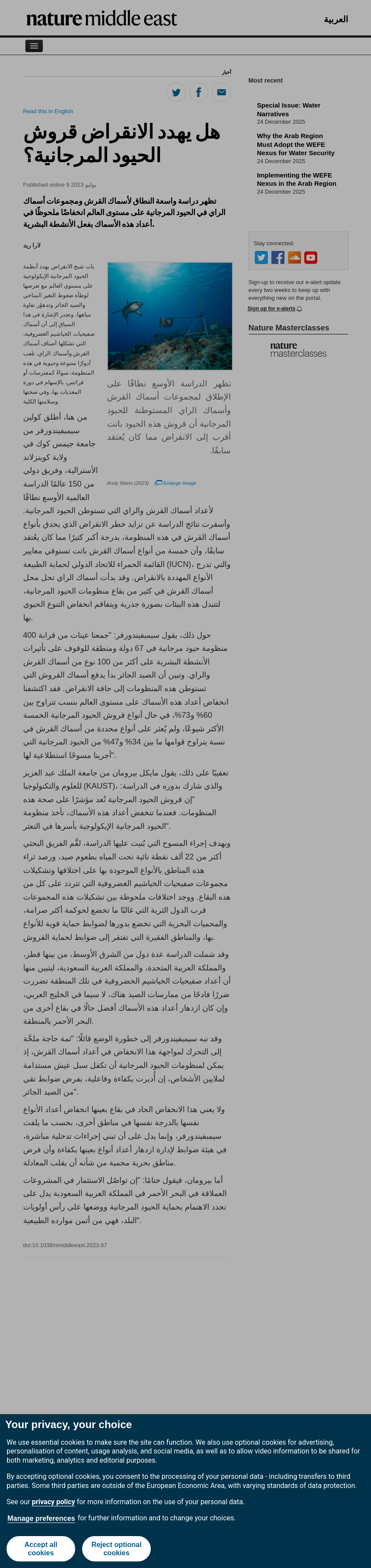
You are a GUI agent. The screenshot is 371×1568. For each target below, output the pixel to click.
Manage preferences (41, 1518)
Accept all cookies (41, 1549)
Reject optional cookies (116, 1549)
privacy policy (53, 1502)
